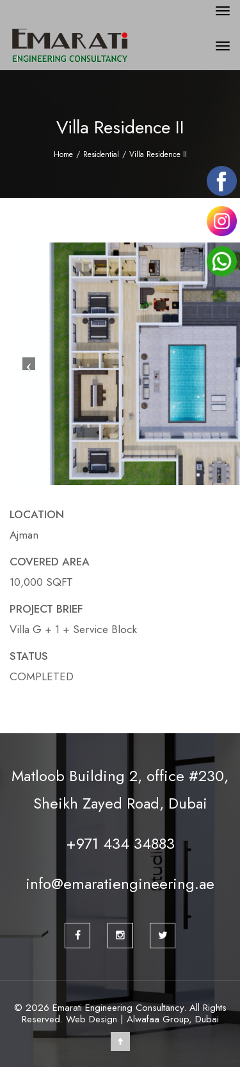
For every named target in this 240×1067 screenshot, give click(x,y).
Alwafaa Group (158, 1019)
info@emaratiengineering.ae (120, 883)
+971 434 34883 (120, 843)
